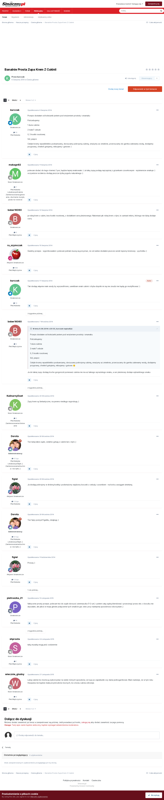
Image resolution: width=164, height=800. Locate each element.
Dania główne (33, 80)
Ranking (67, 11)
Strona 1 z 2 (31, 100)
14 (15, 620)
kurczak (20, 77)
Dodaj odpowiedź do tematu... (30, 735)
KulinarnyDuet (15, 395)
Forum (27, 11)
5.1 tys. (15, 458)
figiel (15, 479)
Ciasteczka (96, 780)
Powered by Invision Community (82, 786)
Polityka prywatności (71, 780)
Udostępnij (130, 78)
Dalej (14, 100)
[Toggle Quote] (31, 329)
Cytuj (36, 154)
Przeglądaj (38, 12)
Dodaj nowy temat (116, 89)
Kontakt (86, 780)
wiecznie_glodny (14, 674)
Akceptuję (153, 795)
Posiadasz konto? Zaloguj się (129, 4)
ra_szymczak (14, 245)
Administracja (28, 17)
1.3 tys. (15, 501)
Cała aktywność (53, 11)
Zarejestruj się (153, 4)
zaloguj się (85, 722)
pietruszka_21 (15, 598)
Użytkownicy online (45, 17)
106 (15, 268)
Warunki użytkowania (39, 797)
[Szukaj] (133, 11)
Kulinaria (17, 11)
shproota (15, 639)
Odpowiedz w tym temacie (145, 89)
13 (15, 132)
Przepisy (5, 11)
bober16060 (15, 210)
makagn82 (15, 164)
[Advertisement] (82, 45)
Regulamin (15, 17)
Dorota (15, 436)
